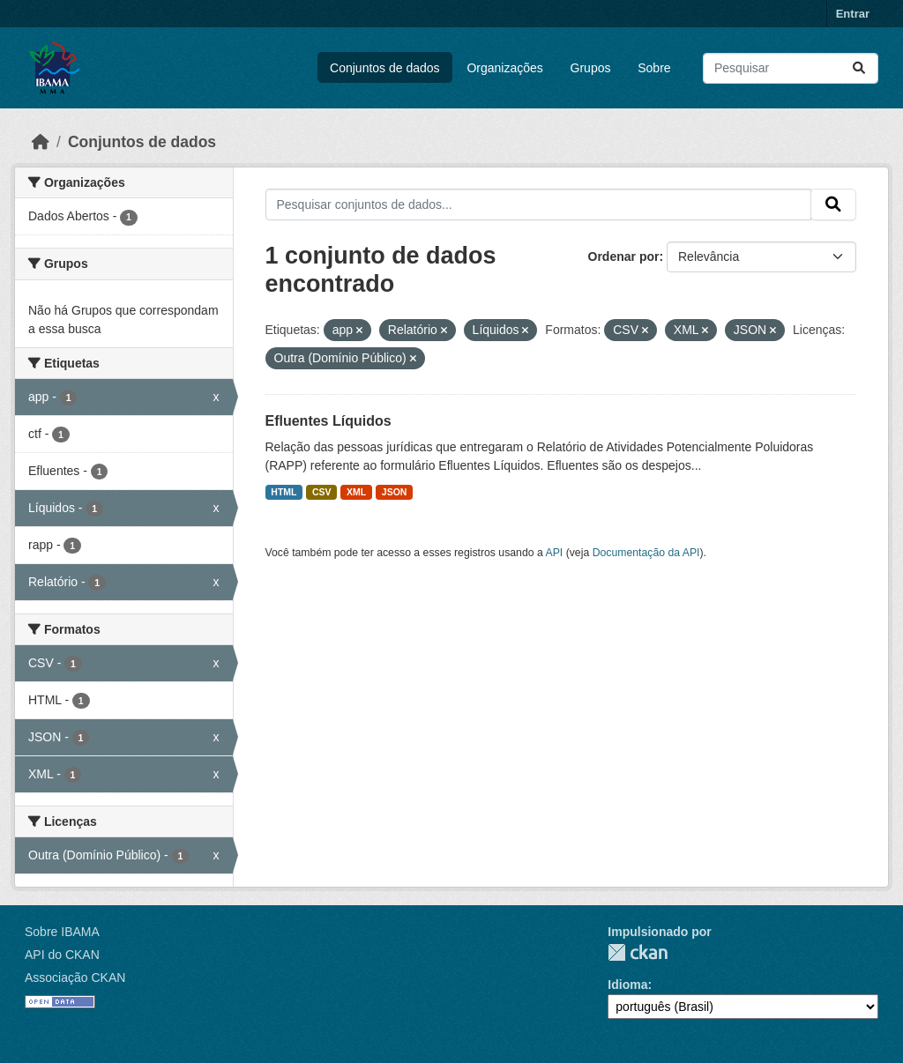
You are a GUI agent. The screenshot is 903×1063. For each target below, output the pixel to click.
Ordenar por (624, 256)
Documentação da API (646, 552)
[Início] (40, 142)
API (554, 552)
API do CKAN (62, 955)
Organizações (504, 68)
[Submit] (859, 68)
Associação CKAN (75, 977)
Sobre (654, 68)
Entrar (852, 13)
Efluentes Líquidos (328, 420)
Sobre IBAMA (62, 932)
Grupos (591, 68)
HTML (283, 492)
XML (356, 492)
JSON (394, 492)
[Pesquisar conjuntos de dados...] (790, 68)
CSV (322, 492)
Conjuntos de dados (385, 68)
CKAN (638, 952)
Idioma (627, 985)
